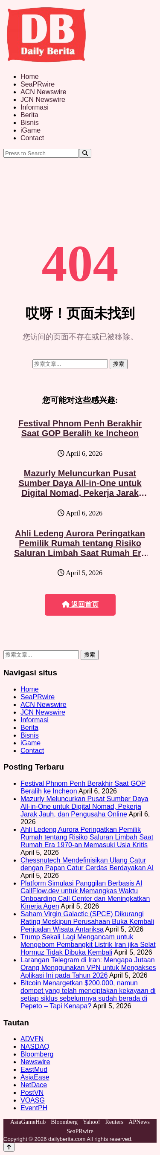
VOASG (32, 1100)
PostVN (32, 1092)
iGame (30, 130)
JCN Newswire (42, 99)
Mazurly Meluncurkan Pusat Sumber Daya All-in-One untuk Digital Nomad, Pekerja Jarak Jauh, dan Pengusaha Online (79, 488)
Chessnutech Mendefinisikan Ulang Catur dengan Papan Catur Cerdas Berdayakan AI (87, 864)
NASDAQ (34, 1046)
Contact (32, 138)
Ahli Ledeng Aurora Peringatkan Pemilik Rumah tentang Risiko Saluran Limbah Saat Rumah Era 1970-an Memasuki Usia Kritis (80, 548)
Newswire (35, 1061)
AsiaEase (34, 1077)
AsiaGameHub (28, 1122)
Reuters (114, 1122)
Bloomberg (36, 1054)
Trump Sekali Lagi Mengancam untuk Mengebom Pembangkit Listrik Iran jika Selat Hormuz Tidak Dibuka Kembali (88, 944)
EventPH (33, 1108)
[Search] (85, 153)
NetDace (33, 1084)
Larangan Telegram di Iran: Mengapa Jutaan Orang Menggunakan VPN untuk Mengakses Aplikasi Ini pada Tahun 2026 (88, 967)
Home (29, 76)
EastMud (33, 1069)
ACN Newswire (43, 92)
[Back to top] (9, 1147)
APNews (139, 1122)
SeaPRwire (37, 84)
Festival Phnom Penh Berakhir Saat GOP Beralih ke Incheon (80, 428)
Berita (29, 115)
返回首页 (80, 604)
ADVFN (32, 1038)
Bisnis (29, 122)
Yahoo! (91, 1122)
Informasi (34, 107)
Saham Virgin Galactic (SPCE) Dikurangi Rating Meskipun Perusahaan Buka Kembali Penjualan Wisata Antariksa (87, 921)
